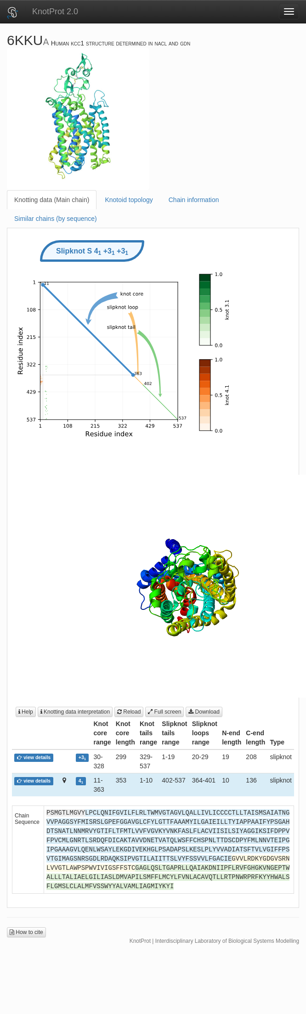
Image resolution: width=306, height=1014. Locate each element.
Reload (129, 712)
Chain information (194, 199)
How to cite (26, 932)
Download (204, 712)
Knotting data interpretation (75, 712)
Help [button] (25, 712)
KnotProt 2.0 (55, 11)
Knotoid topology (129, 199)
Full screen (164, 712)
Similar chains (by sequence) (55, 218)
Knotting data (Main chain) (51, 199)
